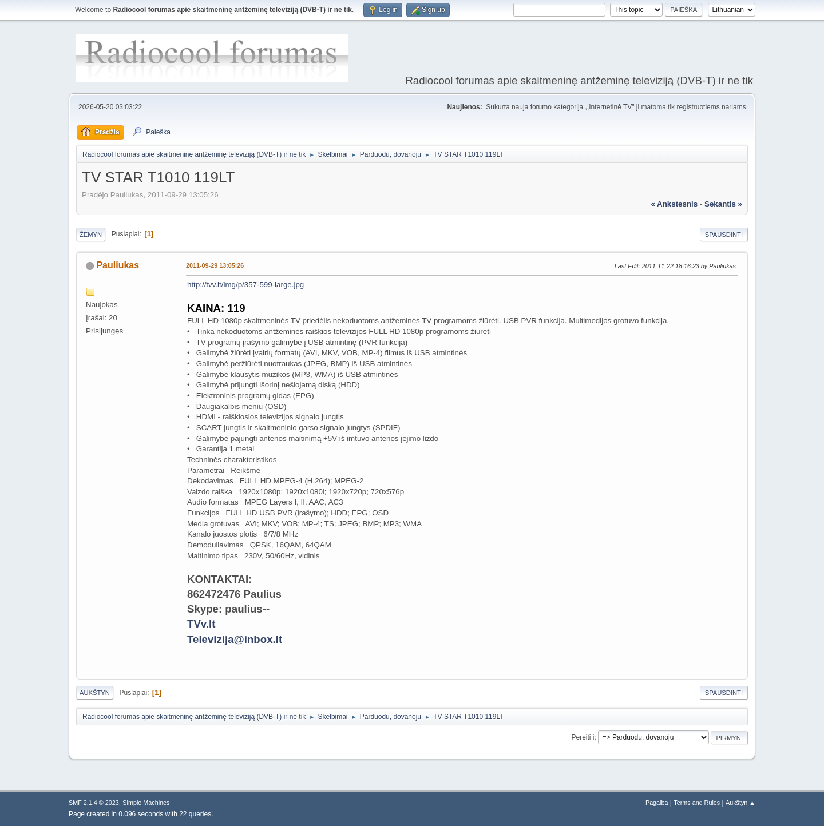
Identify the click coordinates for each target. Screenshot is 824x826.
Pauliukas (117, 265)
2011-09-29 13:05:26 (215, 265)
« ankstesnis (674, 204)
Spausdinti (724, 234)
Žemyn (91, 234)
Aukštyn (95, 692)
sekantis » (723, 204)
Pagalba (656, 802)
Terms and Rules (697, 802)
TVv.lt (201, 624)
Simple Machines (145, 802)
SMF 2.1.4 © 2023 (94, 802)
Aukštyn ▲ (740, 802)
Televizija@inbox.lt (234, 639)
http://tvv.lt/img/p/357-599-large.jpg (245, 284)
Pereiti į (583, 737)
